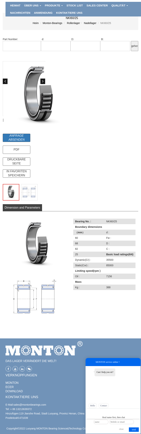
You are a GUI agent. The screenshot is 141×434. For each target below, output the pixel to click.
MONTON (12, 382)
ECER (10, 387)
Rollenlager (73, 23)
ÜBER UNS (32, 5)
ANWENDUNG (43, 12)
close (121, 429)
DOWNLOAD (14, 391)
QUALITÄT (119, 5)
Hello (92, 405)
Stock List (74, 5)
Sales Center (97, 5)
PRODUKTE (54, 5)
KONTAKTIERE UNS (69, 12)
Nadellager (89, 23)
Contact (103, 405)
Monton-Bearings (52, 23)
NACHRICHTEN (20, 12)
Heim (36, 23)
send (134, 429)
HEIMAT (15, 5)
